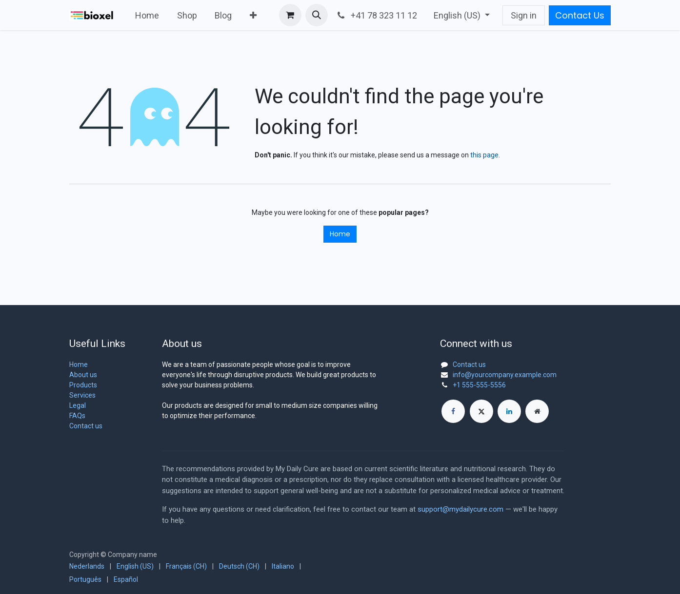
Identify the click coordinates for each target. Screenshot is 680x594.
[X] (481, 411)
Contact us (85, 426)
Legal (77, 405)
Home (340, 234)
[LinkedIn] (509, 411)
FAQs (77, 416)
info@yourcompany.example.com (505, 375)
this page (484, 155)
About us (83, 375)
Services (82, 395)
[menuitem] (147, 15)
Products (83, 385)
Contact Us (579, 15)
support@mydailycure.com (460, 509)
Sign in (524, 15)
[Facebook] (453, 411)
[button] (316, 15)
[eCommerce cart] (290, 15)
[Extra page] (537, 411)
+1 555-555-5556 (479, 385)
